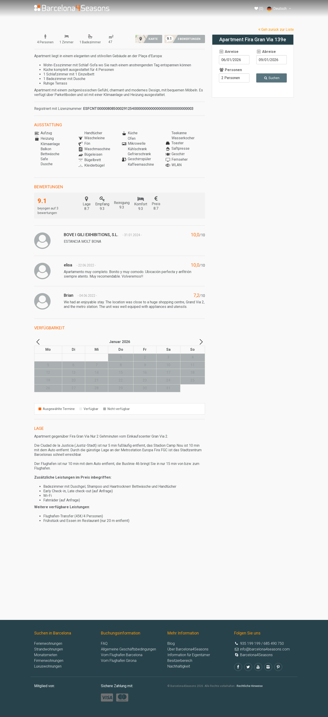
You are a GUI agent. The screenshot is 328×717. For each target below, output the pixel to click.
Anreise (228, 51)
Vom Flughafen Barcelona (121, 655)
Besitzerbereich (179, 660)
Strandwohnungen (48, 649)
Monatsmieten (45, 655)
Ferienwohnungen (48, 643)
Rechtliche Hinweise (250, 686)
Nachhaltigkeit (178, 666)
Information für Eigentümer (188, 655)
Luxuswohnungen (48, 666)
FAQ (104, 643)
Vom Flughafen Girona (118, 660)
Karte (153, 39)
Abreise (266, 51)
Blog (171, 643)
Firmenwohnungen (48, 660)
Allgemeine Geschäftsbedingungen (128, 649)
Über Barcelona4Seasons (187, 649)
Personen (230, 70)
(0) (258, 8)
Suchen (272, 78)
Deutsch (279, 8)
